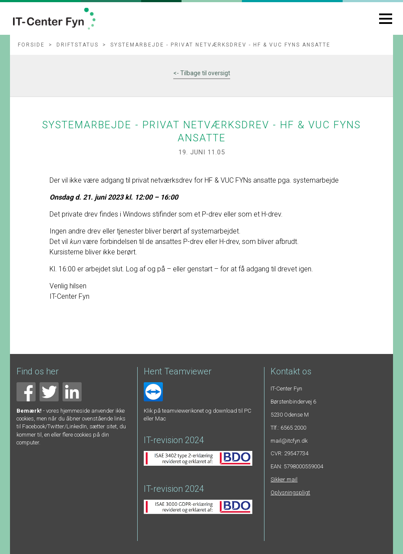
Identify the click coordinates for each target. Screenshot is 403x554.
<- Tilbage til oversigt (201, 73)
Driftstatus (77, 45)
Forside (31, 45)
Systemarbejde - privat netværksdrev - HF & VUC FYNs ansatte (220, 45)
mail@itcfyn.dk (289, 440)
